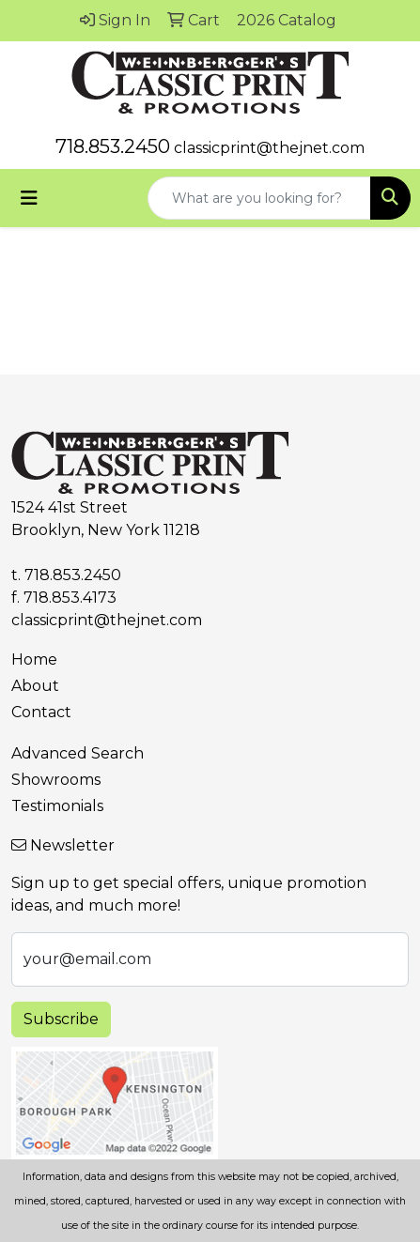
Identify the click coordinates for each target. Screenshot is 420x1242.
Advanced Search (77, 753)
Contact (41, 712)
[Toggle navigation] (29, 198)
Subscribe (61, 1019)
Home (34, 659)
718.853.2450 (112, 146)
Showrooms (56, 780)
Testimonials (57, 806)
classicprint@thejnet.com (269, 148)
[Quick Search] (259, 198)
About (35, 686)
